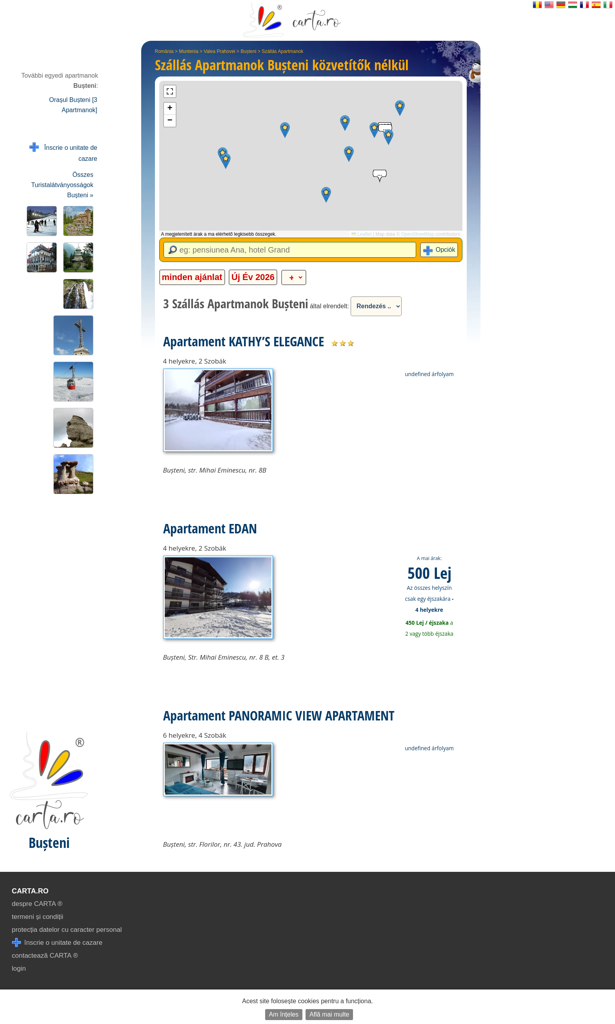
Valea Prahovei (219, 51)
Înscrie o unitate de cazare (63, 152)
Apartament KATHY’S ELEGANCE (243, 341)
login (19, 968)
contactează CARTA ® (45, 955)
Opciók (445, 249)
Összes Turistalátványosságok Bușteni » (62, 184)
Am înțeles (284, 1014)
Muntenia (188, 51)
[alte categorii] (294, 277)
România (164, 51)
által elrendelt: (329, 306)
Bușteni (248, 51)
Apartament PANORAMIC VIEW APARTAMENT (279, 715)
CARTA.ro (30, 891)
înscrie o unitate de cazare (57, 942)
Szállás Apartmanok (282, 51)
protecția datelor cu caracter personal (67, 929)
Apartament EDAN (210, 528)
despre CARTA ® (37, 904)
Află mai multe (329, 1014)
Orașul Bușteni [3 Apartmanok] (73, 104)
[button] (345, 123)
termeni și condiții (37, 916)
